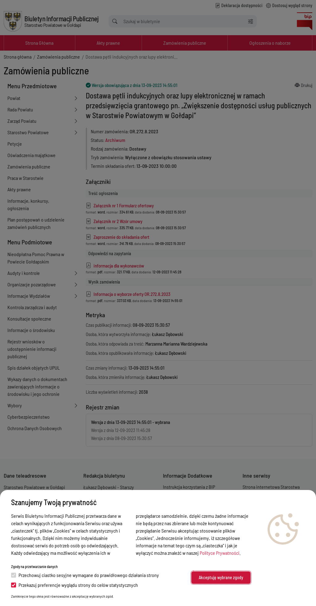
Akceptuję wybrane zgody (221, 577)
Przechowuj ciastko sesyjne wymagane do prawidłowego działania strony (85, 575)
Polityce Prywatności (219, 553)
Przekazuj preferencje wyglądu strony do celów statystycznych (74, 585)
